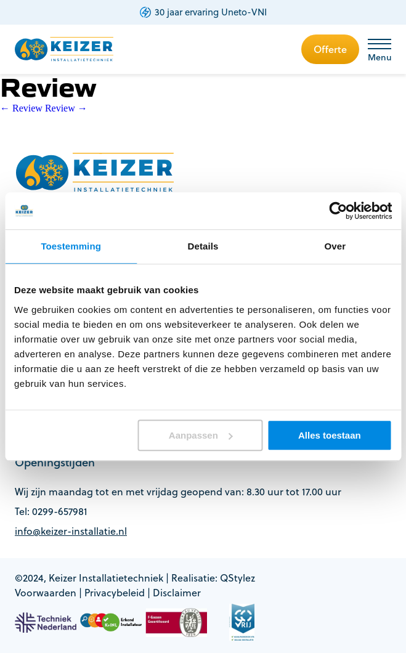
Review (21, 108)
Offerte (330, 49)
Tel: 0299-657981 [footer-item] (51, 511)
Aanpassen (201, 435)
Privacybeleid (114, 592)
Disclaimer (177, 592)
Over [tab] (335, 246)
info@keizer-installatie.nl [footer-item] (71, 531)
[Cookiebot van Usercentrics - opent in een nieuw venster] (338, 210)
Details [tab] (203, 246)
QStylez (237, 578)
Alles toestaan (329, 435)
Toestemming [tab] (71, 246)
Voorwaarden (45, 592)
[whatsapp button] (383, 599)
